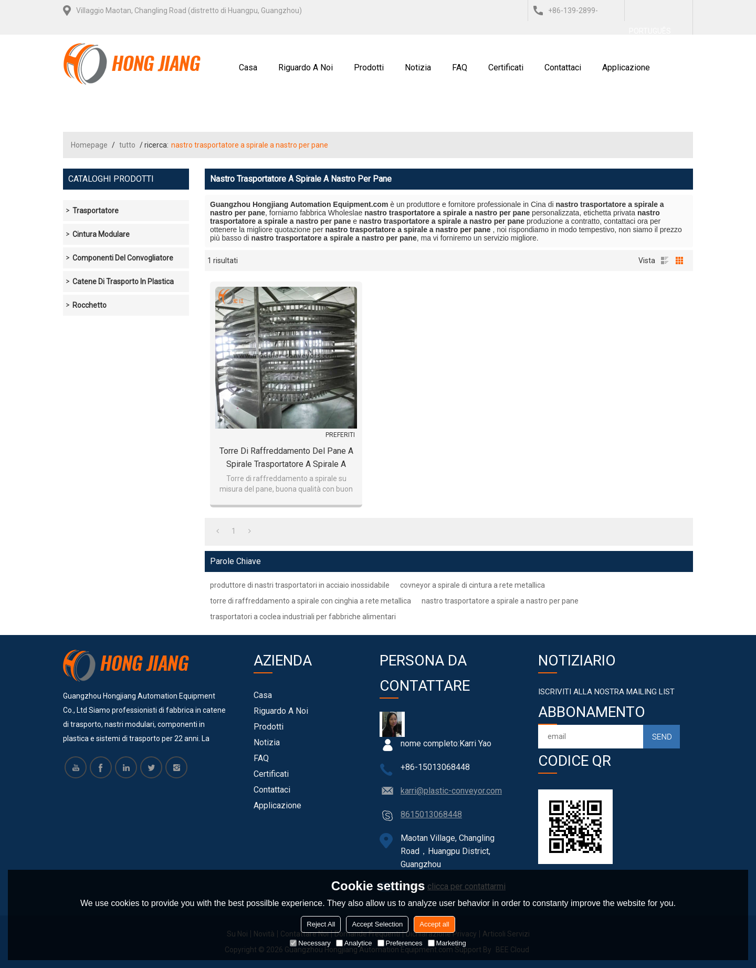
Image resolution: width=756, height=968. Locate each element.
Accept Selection (377, 924)
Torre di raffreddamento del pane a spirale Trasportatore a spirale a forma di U (286, 458)
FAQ (459, 67)
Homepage (89, 145)
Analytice (354, 943)
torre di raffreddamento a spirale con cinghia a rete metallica (310, 601)
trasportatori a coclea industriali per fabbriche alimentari (303, 616)
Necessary (310, 943)
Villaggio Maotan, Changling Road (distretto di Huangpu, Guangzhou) (189, 10)
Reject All (321, 924)
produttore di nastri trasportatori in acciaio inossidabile (300, 585)
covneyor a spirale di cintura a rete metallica (472, 585)
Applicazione (626, 67)
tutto (127, 145)
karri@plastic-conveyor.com (451, 791)
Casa (248, 67)
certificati (505, 67)
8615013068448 (431, 814)
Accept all (434, 924)
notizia (418, 67)
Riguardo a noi (305, 67)
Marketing (447, 943)
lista (664, 260)
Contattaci (562, 67)
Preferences (400, 943)
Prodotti (369, 67)
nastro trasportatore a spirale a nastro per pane (500, 601)
